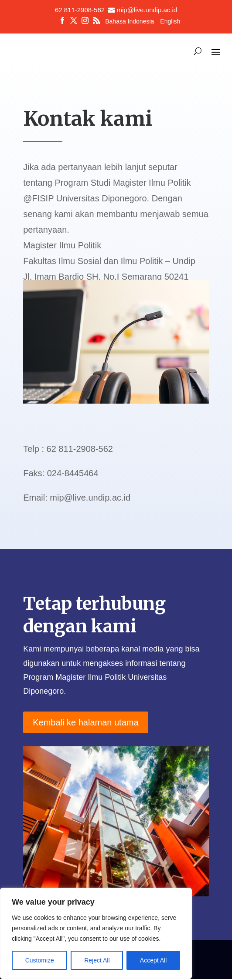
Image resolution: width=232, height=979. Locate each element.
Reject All (96, 960)
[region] (96, 933)
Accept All (153, 960)
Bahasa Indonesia (129, 21)
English (170, 21)
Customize (39, 960)
